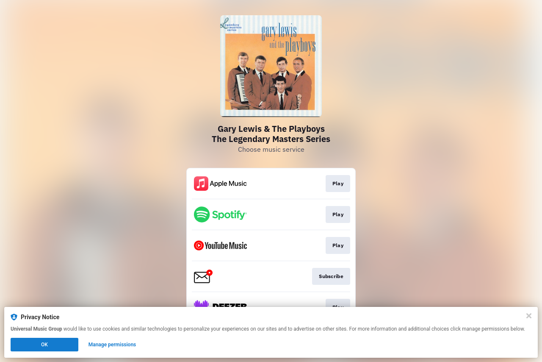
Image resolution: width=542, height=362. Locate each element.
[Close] (529, 316)
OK (44, 345)
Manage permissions (112, 345)
